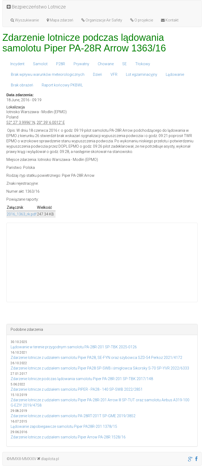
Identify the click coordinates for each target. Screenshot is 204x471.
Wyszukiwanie (25, 20)
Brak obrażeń (22, 85)
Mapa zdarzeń (60, 20)
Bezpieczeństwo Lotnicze (36, 7)
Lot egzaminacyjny (141, 74)
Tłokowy (142, 64)
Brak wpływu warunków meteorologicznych (47, 74)
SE (124, 64)
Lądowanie (175, 74)
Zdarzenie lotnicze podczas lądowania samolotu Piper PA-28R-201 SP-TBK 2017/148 (82, 379)
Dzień (97, 74)
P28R (60, 64)
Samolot (40, 64)
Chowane (106, 64)
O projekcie (141, 20)
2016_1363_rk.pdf (21, 214)
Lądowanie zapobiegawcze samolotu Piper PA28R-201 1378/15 (64, 426)
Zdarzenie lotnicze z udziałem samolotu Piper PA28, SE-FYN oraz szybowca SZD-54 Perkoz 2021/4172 (96, 357)
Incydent (17, 64)
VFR (113, 74)
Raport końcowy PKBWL (62, 85)
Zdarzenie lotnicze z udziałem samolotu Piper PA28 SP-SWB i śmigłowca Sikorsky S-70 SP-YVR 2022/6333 (100, 368)
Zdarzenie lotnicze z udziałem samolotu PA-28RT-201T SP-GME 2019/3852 (73, 416)
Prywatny (81, 64)
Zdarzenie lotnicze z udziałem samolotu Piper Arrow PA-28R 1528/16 (68, 437)
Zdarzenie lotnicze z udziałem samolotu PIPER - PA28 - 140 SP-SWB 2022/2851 (77, 389)
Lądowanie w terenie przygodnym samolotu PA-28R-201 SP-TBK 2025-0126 (74, 347)
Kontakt (169, 20)
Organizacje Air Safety (101, 20)
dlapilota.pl (48, 459)
